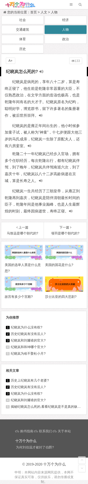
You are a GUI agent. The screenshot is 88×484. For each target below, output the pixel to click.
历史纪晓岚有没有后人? (28, 334)
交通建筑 (22, 29)
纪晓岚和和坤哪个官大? (28, 347)
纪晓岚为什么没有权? (26, 327)
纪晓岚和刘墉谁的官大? (28, 340)
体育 (22, 39)
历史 (22, 49)
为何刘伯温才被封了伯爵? (35, 447)
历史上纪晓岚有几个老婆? (30, 380)
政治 (65, 39)
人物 (54, 12)
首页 (33, 12)
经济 (65, 20)
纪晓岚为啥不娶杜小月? (28, 353)
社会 (22, 20)
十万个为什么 (54, 464)
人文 (44, 12)
